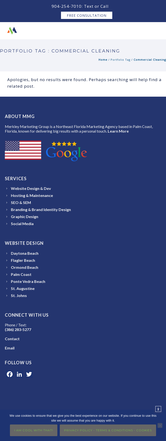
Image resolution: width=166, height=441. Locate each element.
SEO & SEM (21, 202)
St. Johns (19, 295)
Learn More (118, 131)
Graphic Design (24, 216)
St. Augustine (23, 288)
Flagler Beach (23, 260)
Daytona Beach (24, 253)
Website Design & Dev (31, 188)
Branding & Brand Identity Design (41, 209)
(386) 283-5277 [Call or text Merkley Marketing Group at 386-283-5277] (18, 329)
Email (10, 348)
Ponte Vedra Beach (28, 281)
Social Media (22, 223)
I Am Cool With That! (33, 430)
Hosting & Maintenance (32, 195)
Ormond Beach (24, 267)
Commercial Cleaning (150, 59)
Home (102, 59)
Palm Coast (21, 274)
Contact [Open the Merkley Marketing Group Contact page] (12, 338)
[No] (160, 425)
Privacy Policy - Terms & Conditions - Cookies (108, 430)
